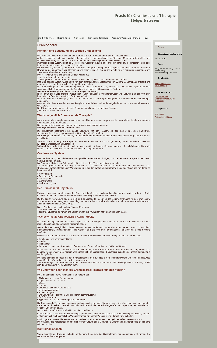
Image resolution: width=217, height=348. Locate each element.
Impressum (159, 114)
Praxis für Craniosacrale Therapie (144, 15)
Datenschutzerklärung (163, 117)
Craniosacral (47, 45)
